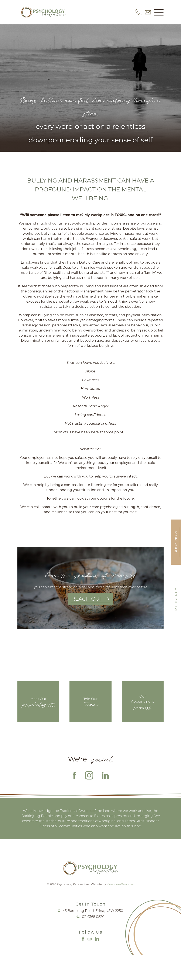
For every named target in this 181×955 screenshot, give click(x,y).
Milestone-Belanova (120, 884)
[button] (159, 12)
